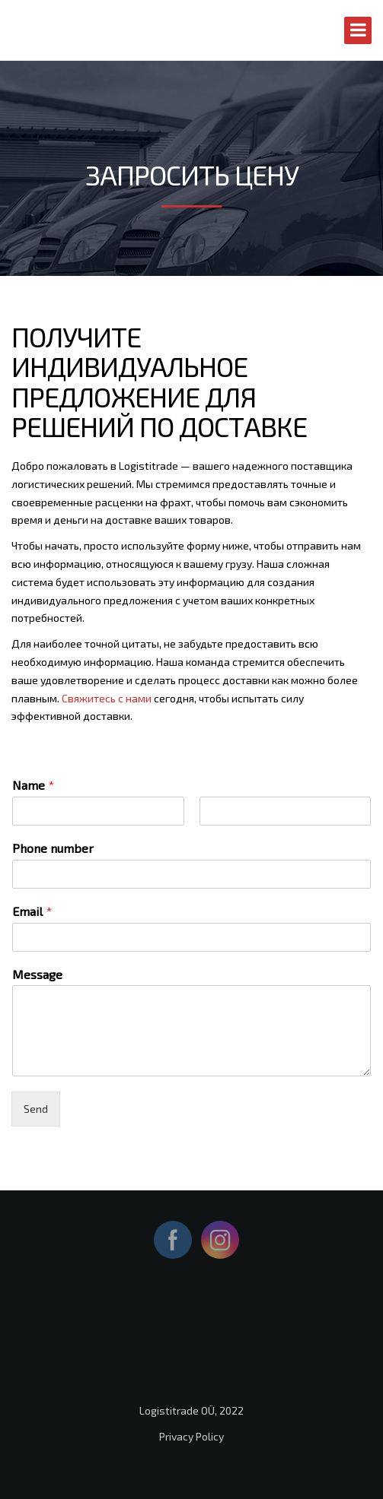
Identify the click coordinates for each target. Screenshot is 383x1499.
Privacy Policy (191, 1436)
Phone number (53, 848)
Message (37, 974)
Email (32, 911)
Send (36, 1108)
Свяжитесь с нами (107, 698)
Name (33, 785)
